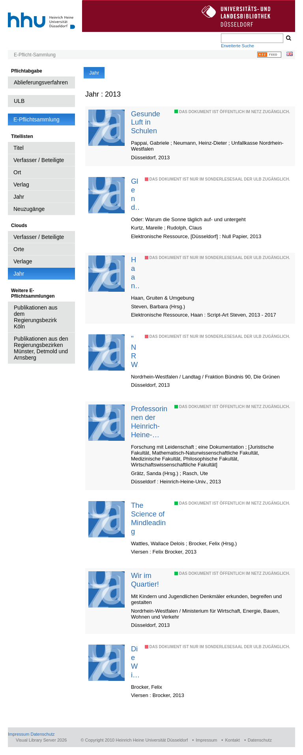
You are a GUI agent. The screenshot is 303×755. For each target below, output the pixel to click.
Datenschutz (42, 734)
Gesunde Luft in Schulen (145, 122)
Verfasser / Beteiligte (38, 160)
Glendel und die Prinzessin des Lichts (134, 194)
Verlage (22, 261)
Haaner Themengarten (134, 272)
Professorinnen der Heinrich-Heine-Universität (149, 422)
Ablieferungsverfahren (41, 82)
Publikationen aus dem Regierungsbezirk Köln (36, 317)
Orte (18, 249)
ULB (19, 101)
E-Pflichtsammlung (36, 119)
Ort (17, 172)
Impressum (18, 734)
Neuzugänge (29, 209)
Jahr (18, 197)
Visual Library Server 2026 (41, 740)
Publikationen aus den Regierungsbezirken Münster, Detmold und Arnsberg (41, 348)
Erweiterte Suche (237, 45)
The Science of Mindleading (148, 518)
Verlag (21, 184)
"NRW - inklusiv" (134, 351)
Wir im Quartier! (145, 579)
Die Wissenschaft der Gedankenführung (134, 662)
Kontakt (232, 740)
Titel (18, 148)
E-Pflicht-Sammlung (35, 55)
